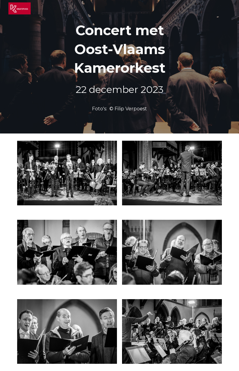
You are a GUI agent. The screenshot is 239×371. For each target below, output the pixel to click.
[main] (119, 59)
